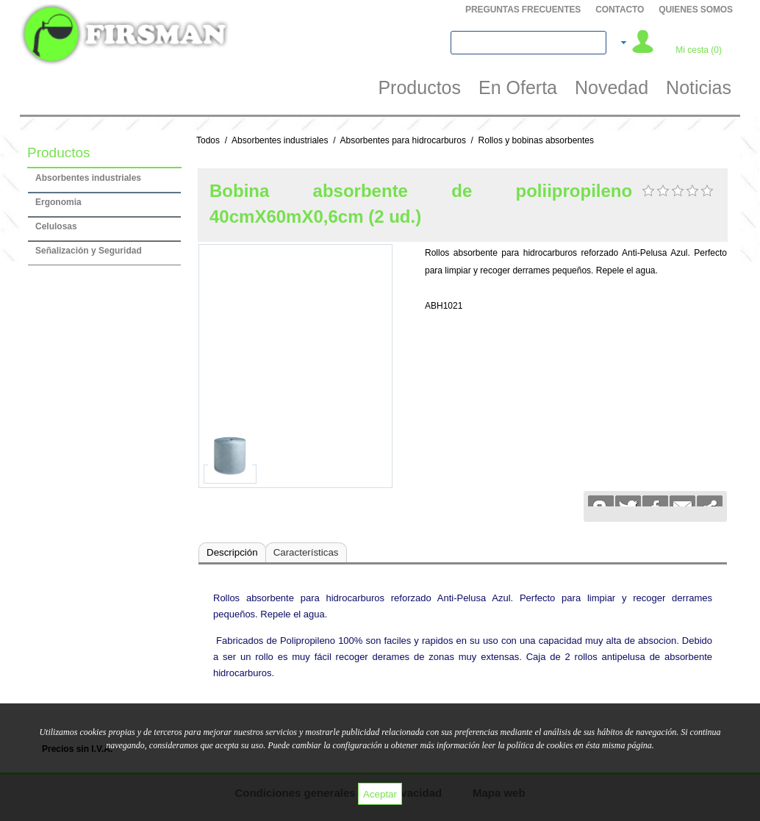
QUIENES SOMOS (696, 9)
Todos (208, 140)
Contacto (619, 9)
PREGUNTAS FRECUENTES (523, 9)
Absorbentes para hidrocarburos (402, 140)
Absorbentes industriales (280, 140)
